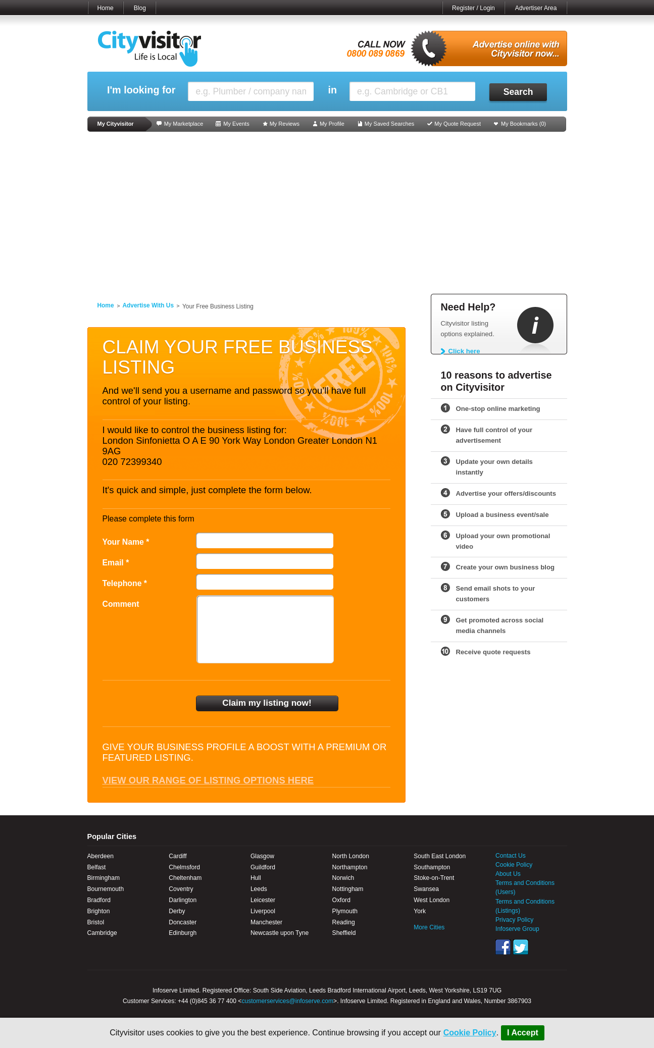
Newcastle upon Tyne (279, 932)
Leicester (262, 900)
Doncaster (182, 922)
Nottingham (348, 889)
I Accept (522, 1032)
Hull (255, 877)
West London (431, 900)
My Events (236, 124)
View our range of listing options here (208, 780)
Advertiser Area (536, 8)
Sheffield (344, 932)
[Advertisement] (327, 213)
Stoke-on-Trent (434, 877)
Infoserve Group (517, 928)
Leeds (258, 889)
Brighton (98, 911)
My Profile (332, 124)
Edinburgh (182, 932)
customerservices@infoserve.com (287, 1001)
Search (518, 92)
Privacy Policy (514, 919)
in (332, 90)
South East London (440, 856)
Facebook (503, 947)
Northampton (350, 867)
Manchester (266, 922)
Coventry (181, 889)
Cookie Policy (469, 1032)
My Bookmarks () (523, 124)
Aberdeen (100, 856)
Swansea (426, 889)
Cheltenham (185, 877)
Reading (343, 922)
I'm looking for (141, 90)
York (420, 911)
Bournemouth (105, 889)
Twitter (520, 947)
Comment (121, 604)
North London (350, 856)
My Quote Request (457, 124)
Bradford (99, 900)
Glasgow (262, 856)
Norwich (343, 877)
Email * (116, 562)
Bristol (96, 922)
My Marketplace (184, 124)
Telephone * (125, 583)
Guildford (262, 867)
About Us (508, 873)
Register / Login (473, 8)
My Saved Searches (389, 124)
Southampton (432, 867)
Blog (140, 8)
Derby (177, 911)
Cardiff (177, 856)
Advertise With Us (148, 305)
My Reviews (284, 124)
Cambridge (102, 932)
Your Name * (126, 542)
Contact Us (510, 855)
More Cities (429, 927)
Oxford (341, 900)
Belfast (96, 867)
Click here (464, 351)
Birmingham (103, 877)
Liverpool (262, 911)
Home (105, 8)
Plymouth (345, 911)
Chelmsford (184, 867)
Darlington (182, 900)
